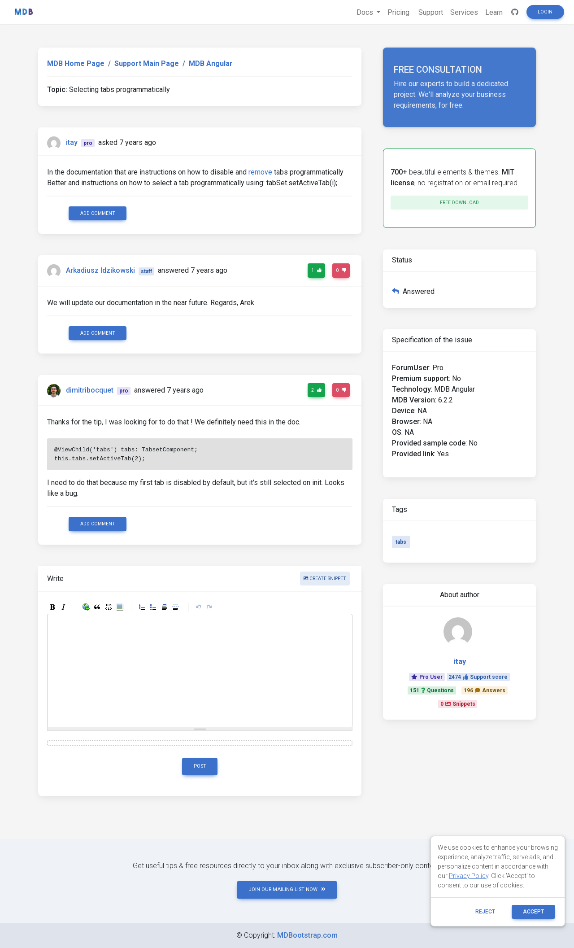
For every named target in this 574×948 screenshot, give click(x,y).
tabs (401, 542)
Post (200, 766)
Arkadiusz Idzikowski (100, 270)
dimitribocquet (89, 390)
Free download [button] (459, 202)
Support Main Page (146, 63)
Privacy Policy (468, 875)
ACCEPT (533, 912)
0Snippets (457, 704)
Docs (366, 12)
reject (485, 912)
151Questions (432, 690)
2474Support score (478, 677)
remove (260, 172)
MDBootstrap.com (307, 935)
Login (545, 12)
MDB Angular (211, 63)
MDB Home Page (75, 63)
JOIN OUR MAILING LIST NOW (287, 889)
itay (72, 142)
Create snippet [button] (325, 578)
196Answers (484, 690)
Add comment (97, 213)
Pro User (427, 677)
